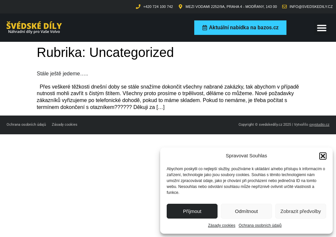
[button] (323, 156)
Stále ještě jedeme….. (62, 73)
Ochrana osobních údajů (260, 225)
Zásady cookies (221, 225)
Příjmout (192, 211)
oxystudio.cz (319, 124)
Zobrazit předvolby (301, 211)
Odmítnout (246, 211)
